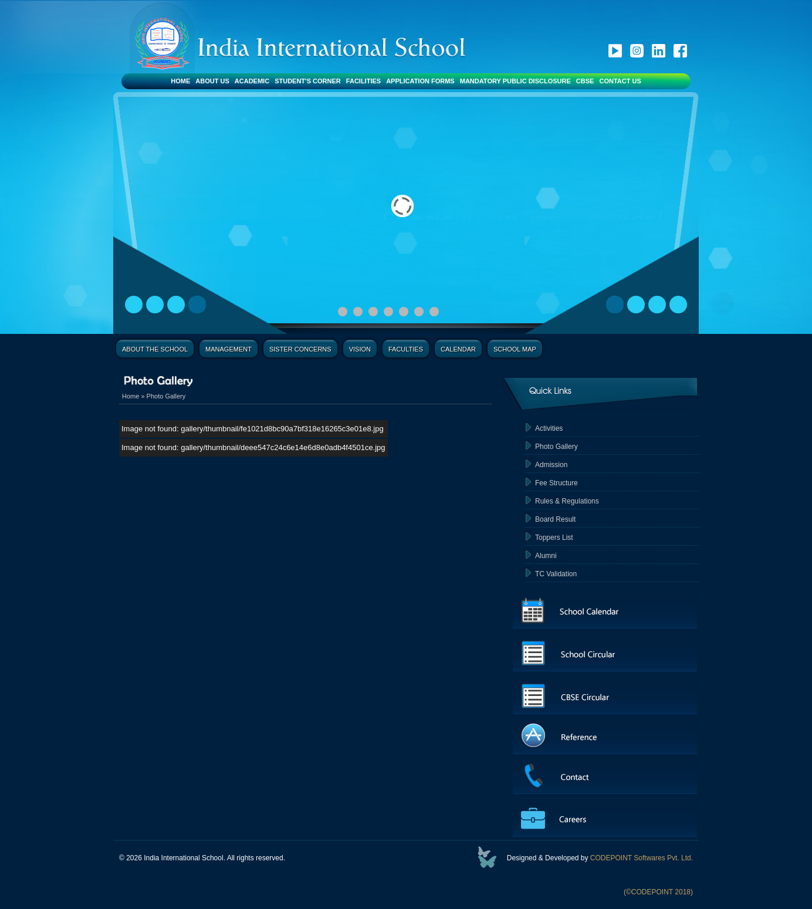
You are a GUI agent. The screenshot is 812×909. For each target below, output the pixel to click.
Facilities (363, 81)
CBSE (585, 81)
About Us (212, 81)
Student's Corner (308, 81)
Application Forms (420, 81)
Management (228, 349)
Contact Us (620, 81)
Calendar (458, 349)
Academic (252, 81)
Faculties (405, 349)
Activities (549, 428)
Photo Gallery (166, 396)
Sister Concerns (300, 349)
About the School (155, 349)
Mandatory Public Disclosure (515, 81)
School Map (514, 349)
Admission (551, 465)
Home (180, 81)
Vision (360, 349)
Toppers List (554, 537)
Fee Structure (556, 483)
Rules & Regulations (567, 501)
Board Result (555, 519)
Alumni (546, 556)
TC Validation (556, 574)
